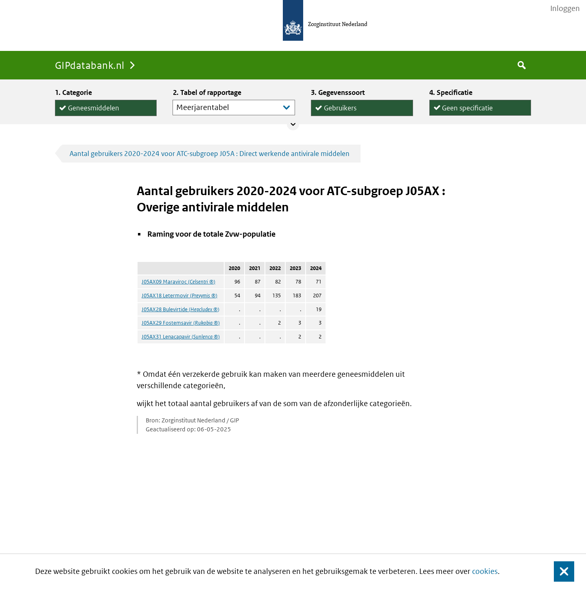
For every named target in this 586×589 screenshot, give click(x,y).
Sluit (558, 571)
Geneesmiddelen (93, 106)
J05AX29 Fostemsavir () (181, 322)
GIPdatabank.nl (90, 65)
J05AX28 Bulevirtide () (180, 309)
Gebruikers (340, 106)
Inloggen (565, 8)
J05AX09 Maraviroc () (178, 281)
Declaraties (362, 115)
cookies (485, 571)
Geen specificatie (467, 106)
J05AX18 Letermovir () (179, 295)
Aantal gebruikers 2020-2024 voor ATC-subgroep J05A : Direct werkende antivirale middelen (210, 153)
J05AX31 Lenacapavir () (181, 336)
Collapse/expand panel (293, 124)
